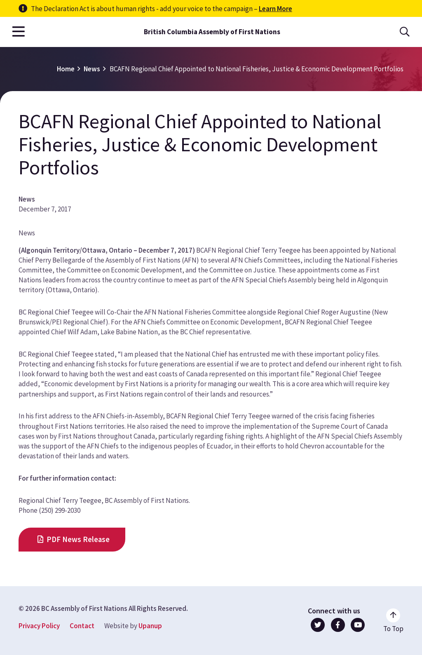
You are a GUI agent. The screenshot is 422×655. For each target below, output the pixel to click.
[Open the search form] (405, 32)
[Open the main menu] (18, 32)
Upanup (150, 625)
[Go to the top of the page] (393, 620)
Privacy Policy (39, 625)
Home (66, 68)
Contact (82, 625)
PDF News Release (78, 539)
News (92, 68)
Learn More (275, 8)
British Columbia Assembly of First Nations (212, 31)
